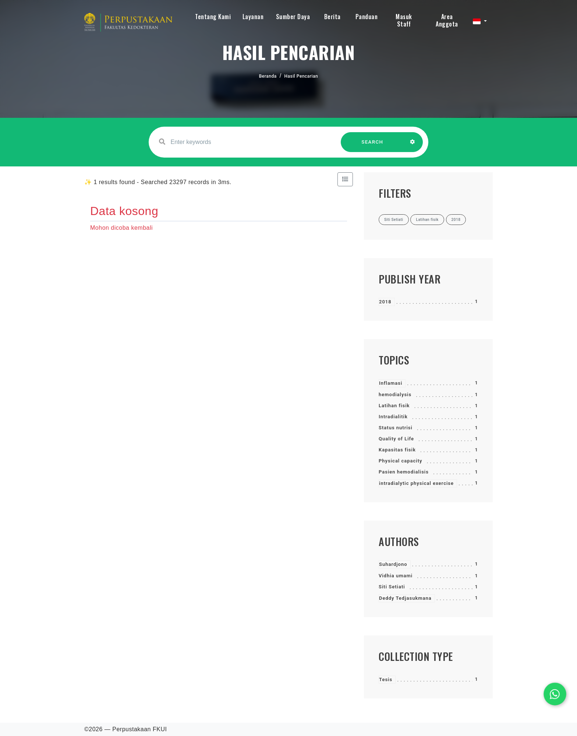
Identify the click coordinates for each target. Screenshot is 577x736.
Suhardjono (393, 564)
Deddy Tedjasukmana (405, 598)
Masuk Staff (404, 20)
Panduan (366, 16)
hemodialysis (395, 394)
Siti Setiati (392, 586)
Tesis (385, 679)
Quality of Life (396, 438)
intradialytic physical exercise (416, 483)
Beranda (268, 76)
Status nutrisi (396, 427)
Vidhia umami (396, 575)
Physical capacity (400, 461)
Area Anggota (447, 20)
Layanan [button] (253, 16)
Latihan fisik (394, 405)
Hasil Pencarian (301, 76)
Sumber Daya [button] (293, 16)
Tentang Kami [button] (213, 16)
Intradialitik (393, 416)
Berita (332, 16)
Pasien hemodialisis (404, 472)
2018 (385, 301)
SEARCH (372, 145)
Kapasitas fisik (397, 449)
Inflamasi (390, 383)
